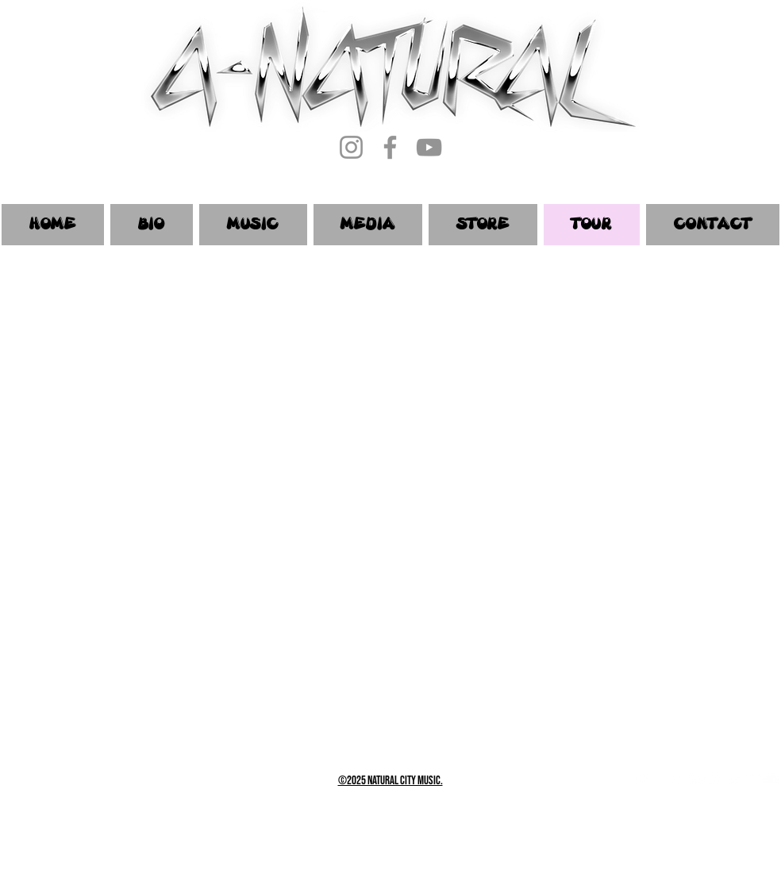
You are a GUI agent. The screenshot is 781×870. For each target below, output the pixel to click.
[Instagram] (351, 147)
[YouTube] (429, 147)
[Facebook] (390, 147)
